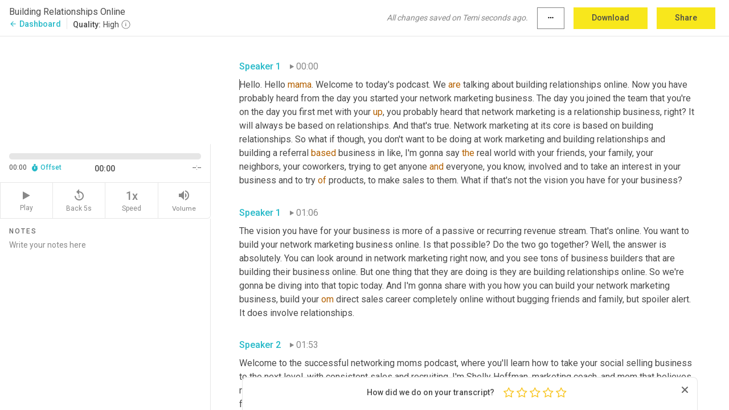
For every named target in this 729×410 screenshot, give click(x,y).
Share (686, 17)
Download (610, 17)
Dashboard (35, 23)
